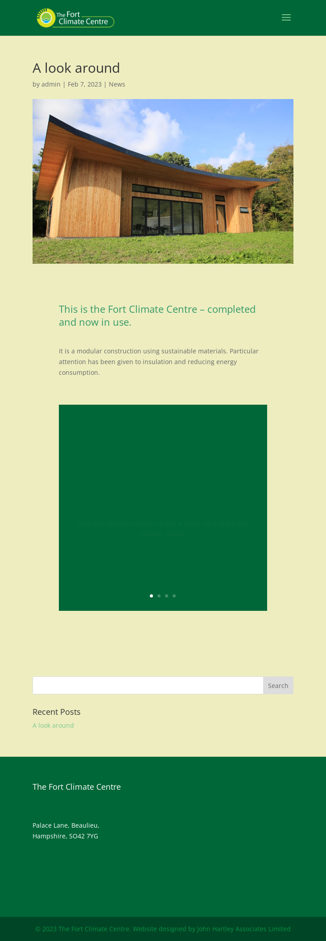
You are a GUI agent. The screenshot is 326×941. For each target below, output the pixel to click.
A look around (53, 725)
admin (51, 84)
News (117, 84)
